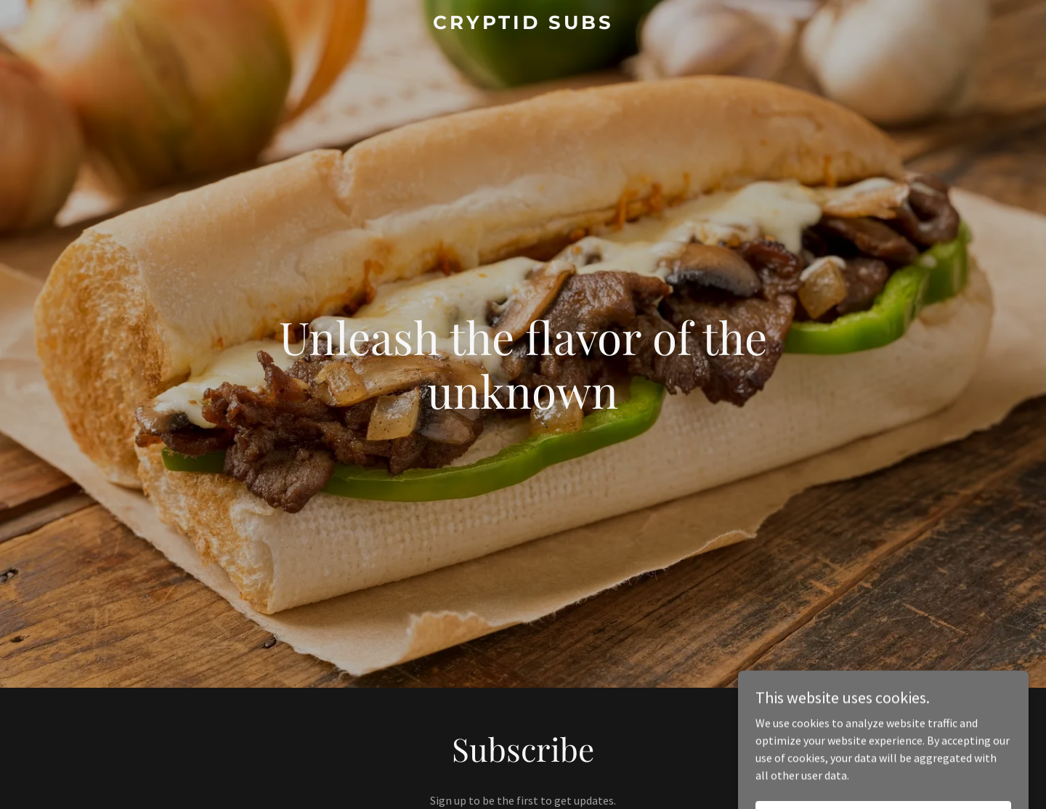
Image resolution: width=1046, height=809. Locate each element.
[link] (523, 24)
